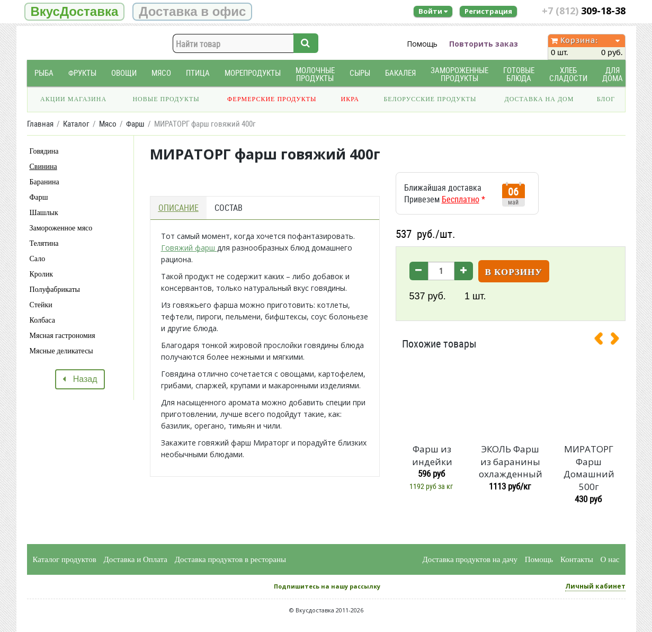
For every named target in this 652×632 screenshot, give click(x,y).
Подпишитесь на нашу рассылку (327, 586)
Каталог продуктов (64, 559)
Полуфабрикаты (55, 289)
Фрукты (82, 73)
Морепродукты (253, 73)
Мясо (161, 73)
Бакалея (400, 73)
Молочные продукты (315, 74)
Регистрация (488, 11)
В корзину (513, 272)
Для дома (612, 74)
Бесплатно (460, 199)
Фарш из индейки (432, 455)
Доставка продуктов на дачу (470, 559)
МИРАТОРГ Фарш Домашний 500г (589, 468)
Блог (606, 99)
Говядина (44, 151)
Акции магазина (73, 99)
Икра (350, 99)
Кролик (41, 274)
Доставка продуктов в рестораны (230, 559)
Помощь (422, 44)
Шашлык (44, 213)
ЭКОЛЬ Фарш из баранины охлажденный (510, 461)
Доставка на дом (539, 99)
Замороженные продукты (459, 74)
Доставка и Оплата (136, 559)
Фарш (39, 197)
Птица (198, 73)
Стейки (41, 305)
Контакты (576, 559)
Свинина (43, 167)
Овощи (124, 73)
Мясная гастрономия (62, 336)
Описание (178, 207)
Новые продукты (165, 99)
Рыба (43, 73)
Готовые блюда (518, 74)
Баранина (44, 182)
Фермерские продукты (272, 99)
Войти (433, 11)
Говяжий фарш (189, 248)
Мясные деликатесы (61, 351)
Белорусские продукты (429, 99)
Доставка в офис (192, 11)
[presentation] (602, 340)
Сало (38, 259)
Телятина (44, 243)
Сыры (360, 73)
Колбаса (42, 320)
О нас (610, 559)
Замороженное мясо (61, 228)
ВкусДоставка (75, 11)
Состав (229, 207)
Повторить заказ (483, 44)
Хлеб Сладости (568, 74)
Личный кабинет (595, 586)
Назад (79, 379)
